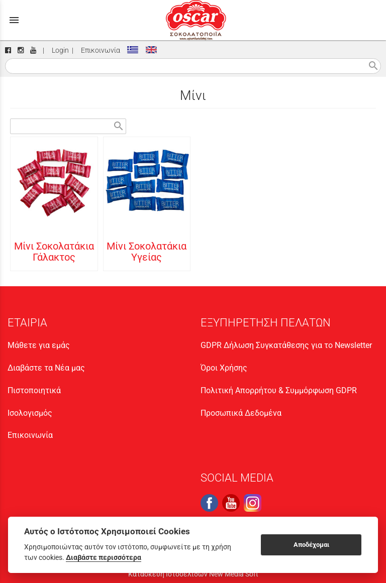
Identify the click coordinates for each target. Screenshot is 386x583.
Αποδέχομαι (311, 544)
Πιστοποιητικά (34, 390)
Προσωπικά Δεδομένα (241, 413)
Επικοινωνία (99, 50)
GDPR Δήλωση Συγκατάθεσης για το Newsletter (286, 345)
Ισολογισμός (30, 413)
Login (59, 50)
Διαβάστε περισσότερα (103, 557)
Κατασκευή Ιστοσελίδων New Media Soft (193, 574)
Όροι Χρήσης (224, 368)
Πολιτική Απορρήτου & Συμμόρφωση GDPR (279, 390)
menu (14, 20)
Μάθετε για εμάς (39, 345)
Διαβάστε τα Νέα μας (46, 368)
